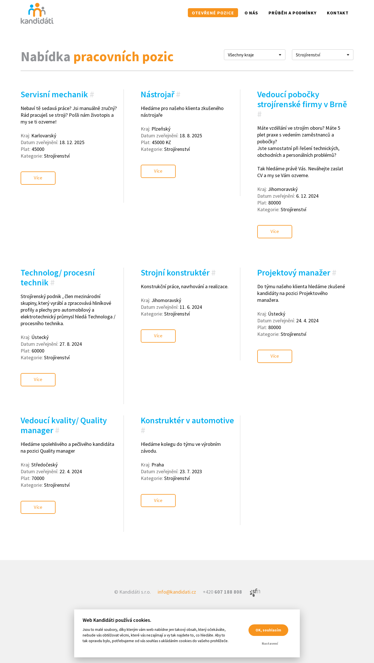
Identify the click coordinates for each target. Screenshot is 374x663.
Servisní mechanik (54, 94)
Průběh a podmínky (292, 13)
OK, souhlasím (268, 630)
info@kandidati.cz (177, 573)
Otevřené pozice (213, 13)
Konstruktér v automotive (187, 408)
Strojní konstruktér (175, 266)
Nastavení (270, 643)
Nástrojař (157, 94)
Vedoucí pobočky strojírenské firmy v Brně (302, 99)
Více (39, 175)
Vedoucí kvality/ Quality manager (64, 413)
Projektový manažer (293, 266)
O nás (251, 13)
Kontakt (338, 13)
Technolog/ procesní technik (58, 271)
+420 (222, 573)
